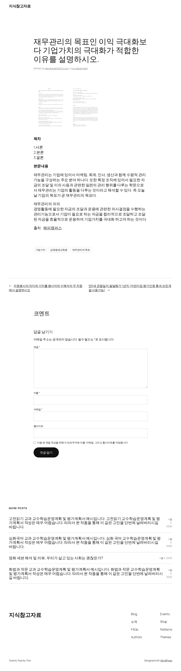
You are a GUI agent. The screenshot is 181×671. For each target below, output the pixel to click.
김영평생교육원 (58, 249)
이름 (37, 393)
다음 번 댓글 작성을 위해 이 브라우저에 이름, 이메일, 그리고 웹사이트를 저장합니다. (82, 442)
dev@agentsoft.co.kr (56, 68)
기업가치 (40, 249)
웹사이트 (38, 426)
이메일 (38, 409)
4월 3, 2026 (165, 558)
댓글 (37, 347)
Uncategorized (79, 68)
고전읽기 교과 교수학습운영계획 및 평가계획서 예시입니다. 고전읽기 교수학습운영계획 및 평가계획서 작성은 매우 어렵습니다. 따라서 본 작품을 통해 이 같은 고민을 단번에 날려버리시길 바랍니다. (84, 523)
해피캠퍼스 (52, 227)
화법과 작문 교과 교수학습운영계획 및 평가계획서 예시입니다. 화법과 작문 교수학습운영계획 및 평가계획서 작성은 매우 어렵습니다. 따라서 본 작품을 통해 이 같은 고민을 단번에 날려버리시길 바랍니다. (86, 573)
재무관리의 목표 (81, 249)
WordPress (166, 660)
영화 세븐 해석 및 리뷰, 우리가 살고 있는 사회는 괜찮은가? (56, 558)
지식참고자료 (20, 6)
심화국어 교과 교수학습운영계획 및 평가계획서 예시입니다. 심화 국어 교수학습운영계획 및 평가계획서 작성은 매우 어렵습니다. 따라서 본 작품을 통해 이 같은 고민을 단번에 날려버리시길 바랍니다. (85, 542)
